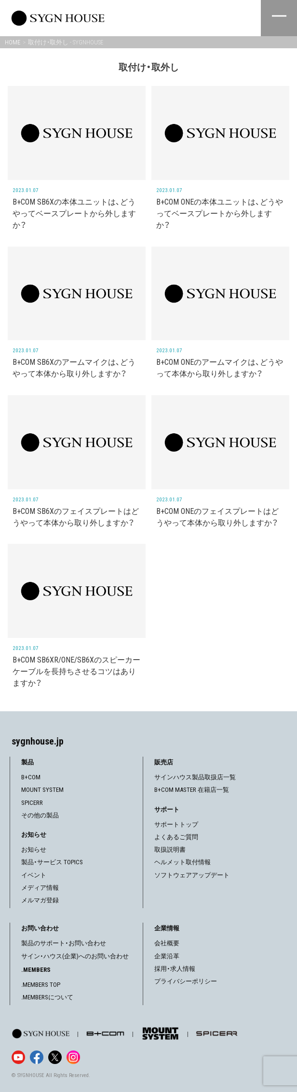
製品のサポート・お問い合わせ (63, 943)
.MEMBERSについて (47, 997)
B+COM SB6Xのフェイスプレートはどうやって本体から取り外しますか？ (76, 517)
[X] (55, 1057)
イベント (33, 875)
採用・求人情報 (174, 968)
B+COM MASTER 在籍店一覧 (191, 789)
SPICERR (32, 802)
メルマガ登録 (40, 900)
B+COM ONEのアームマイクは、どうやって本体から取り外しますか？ (219, 368)
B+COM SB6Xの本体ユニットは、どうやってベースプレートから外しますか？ (74, 213)
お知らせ (33, 849)
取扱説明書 (170, 849)
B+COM (30, 777)
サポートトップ (176, 824)
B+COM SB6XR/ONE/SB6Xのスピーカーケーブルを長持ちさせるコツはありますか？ (76, 671)
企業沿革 (166, 956)
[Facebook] (36, 1057)
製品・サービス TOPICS (52, 862)
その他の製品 (40, 815)
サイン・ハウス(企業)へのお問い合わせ (75, 956)
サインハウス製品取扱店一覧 (195, 777)
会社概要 (166, 943)
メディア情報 (40, 887)
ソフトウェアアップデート (192, 875)
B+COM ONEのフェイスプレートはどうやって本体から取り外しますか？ (217, 517)
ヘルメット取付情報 (182, 862)
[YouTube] (18, 1057)
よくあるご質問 (176, 837)
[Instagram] (73, 1057)
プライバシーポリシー (185, 981)
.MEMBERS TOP (40, 984)
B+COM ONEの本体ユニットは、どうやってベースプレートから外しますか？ (219, 213)
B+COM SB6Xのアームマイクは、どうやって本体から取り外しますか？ (74, 368)
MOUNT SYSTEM (42, 789)
